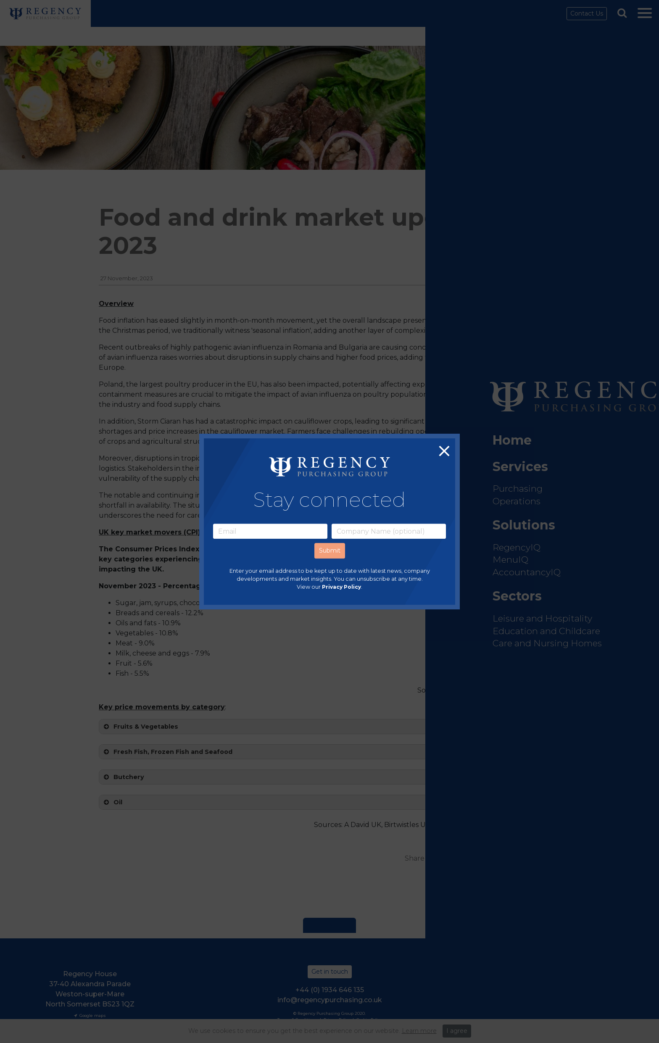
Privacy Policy (341, 587)
